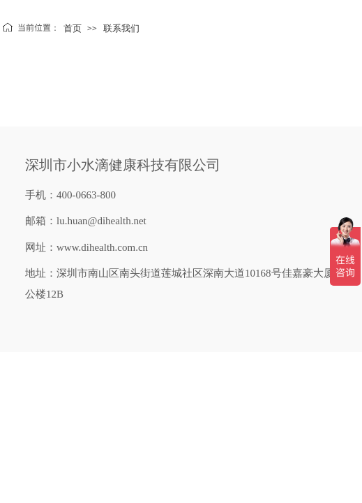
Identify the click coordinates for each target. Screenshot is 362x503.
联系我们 (121, 28)
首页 (72, 28)
